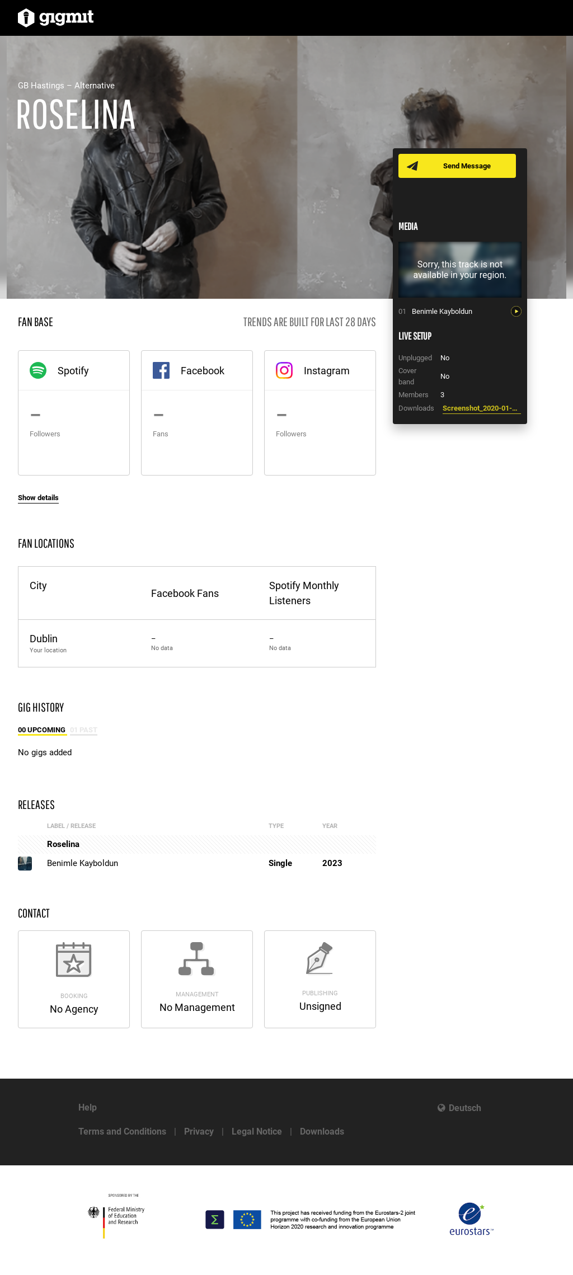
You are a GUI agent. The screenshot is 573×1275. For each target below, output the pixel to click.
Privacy (199, 1131)
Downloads (322, 1131)
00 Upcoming (42, 730)
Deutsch (465, 1108)
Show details (38, 497)
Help (87, 1107)
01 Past (83, 730)
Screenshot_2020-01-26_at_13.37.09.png (482, 408)
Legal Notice (257, 1131)
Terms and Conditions (122, 1131)
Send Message (467, 166)
